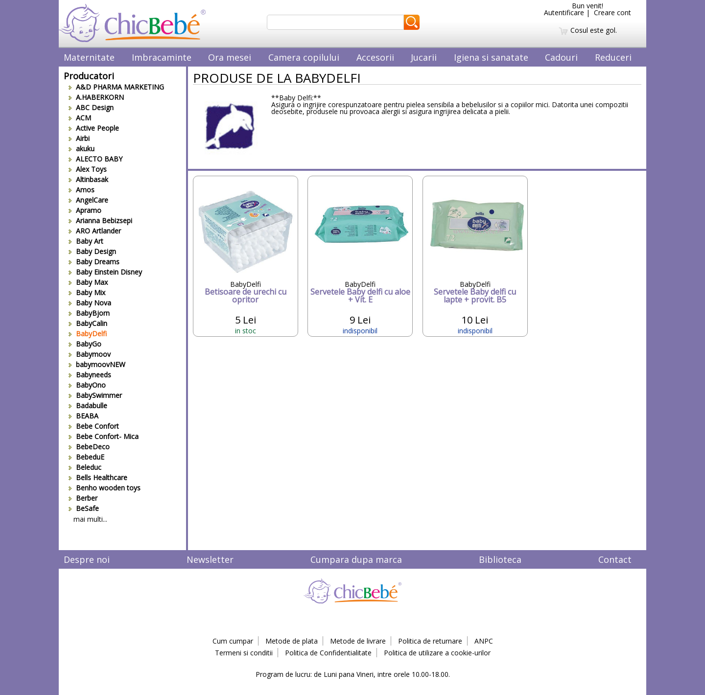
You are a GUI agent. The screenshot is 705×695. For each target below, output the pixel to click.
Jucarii (424, 57)
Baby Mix (87, 292)
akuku (81, 148)
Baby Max (88, 282)
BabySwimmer (95, 395)
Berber (83, 498)
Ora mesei (229, 57)
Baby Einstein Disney (105, 272)
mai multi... (90, 519)
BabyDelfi (88, 333)
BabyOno (87, 385)
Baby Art (86, 241)
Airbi (79, 138)
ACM (80, 117)
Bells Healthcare (98, 477)
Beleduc (85, 467)
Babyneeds (90, 374)
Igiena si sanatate (491, 57)
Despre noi (87, 559)
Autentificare (564, 12)
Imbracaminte (161, 57)
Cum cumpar (232, 641)
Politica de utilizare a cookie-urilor (437, 652)
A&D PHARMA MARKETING (116, 87)
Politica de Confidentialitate (328, 652)
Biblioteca (500, 559)
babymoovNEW (97, 364)
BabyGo (85, 343)
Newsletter (210, 559)
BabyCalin (88, 323)
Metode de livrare (358, 641)
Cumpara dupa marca (356, 559)
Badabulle (88, 405)
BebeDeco (89, 446)
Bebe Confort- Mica (104, 436)
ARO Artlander (95, 230)
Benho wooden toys (105, 487)
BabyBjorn (89, 313)
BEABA (83, 415)
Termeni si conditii (244, 652)
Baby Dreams (94, 261)
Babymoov (90, 354)
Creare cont (612, 12)
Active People (94, 128)
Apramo (85, 210)
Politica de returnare (430, 641)
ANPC (483, 641)
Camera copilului (303, 57)
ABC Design (91, 107)
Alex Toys (88, 169)
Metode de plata (291, 641)
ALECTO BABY (95, 158)
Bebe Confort (94, 426)
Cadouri (561, 57)
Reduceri (613, 57)
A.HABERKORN (96, 97)
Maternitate (89, 57)
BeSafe (84, 508)
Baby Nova (90, 302)
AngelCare (88, 200)
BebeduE (86, 457)
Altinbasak (88, 179)
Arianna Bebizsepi (100, 220)
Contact (615, 559)
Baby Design (92, 251)
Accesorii (375, 57)
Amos (81, 189)
